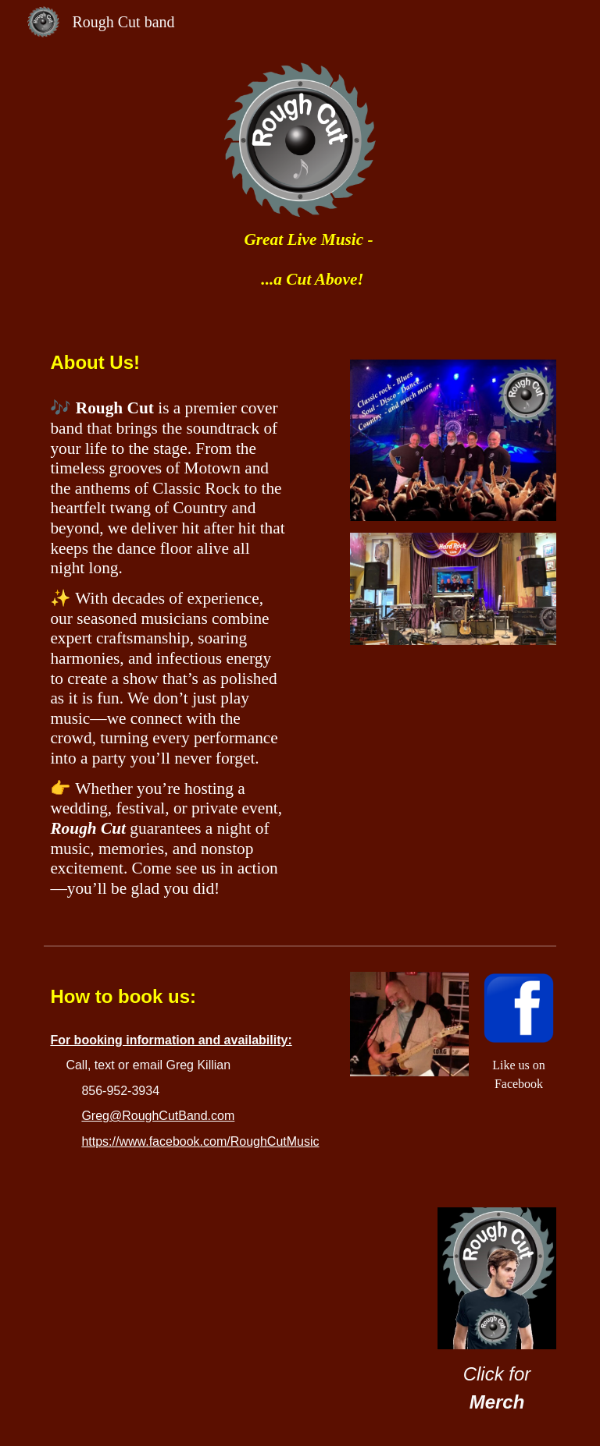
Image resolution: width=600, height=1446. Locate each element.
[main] (299, 259)
